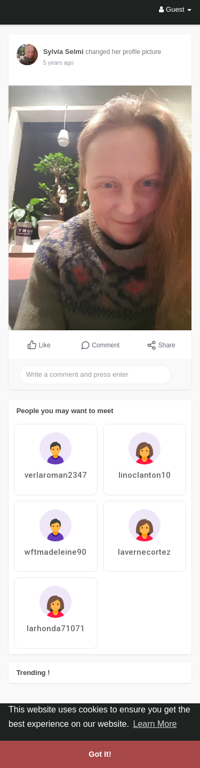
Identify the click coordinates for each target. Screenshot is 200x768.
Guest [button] (175, 9)
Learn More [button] (155, 723)
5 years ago (58, 62)
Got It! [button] (100, 754)
